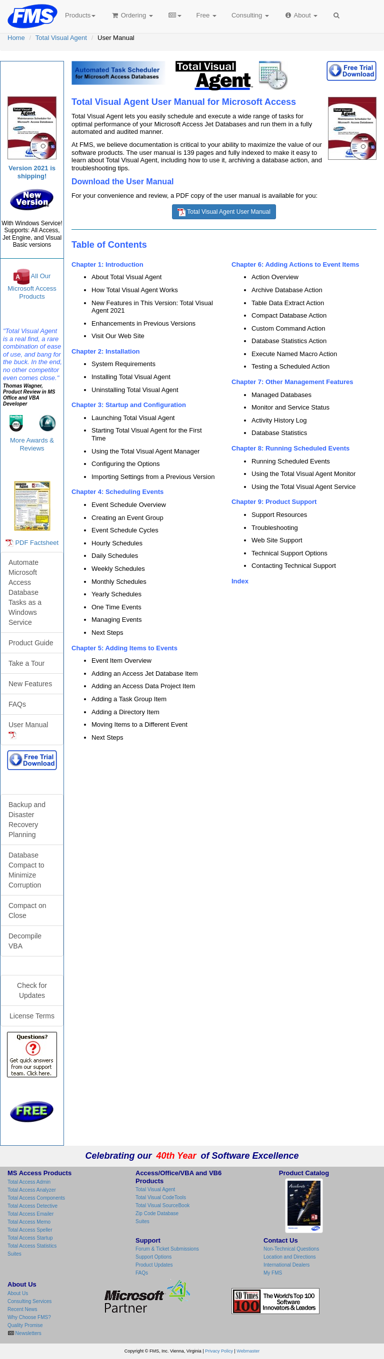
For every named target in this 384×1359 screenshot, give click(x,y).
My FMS (273, 1273)
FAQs (17, 704)
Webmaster (248, 1351)
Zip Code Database (157, 1213)
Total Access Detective (33, 1206)
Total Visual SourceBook (163, 1205)
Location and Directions (290, 1257)
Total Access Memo (29, 1222)
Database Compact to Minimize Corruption (26, 870)
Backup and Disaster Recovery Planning (27, 820)
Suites (15, 1254)
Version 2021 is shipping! (32, 172)
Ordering (131, 15)
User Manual (28, 730)
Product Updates (154, 1265)
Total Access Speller (30, 1230)
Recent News (22, 1309)
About (301, 15)
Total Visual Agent (61, 37)
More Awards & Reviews (32, 444)
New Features (30, 684)
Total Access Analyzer (32, 1190)
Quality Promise (25, 1325)
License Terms (32, 1016)
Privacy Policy (219, 1351)
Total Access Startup (30, 1238)
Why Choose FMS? (29, 1317)
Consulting (250, 15)
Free (206, 15)
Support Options (154, 1257)
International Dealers (287, 1265)
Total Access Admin (29, 1182)
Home (16, 37)
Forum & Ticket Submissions (167, 1249)
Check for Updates (32, 990)
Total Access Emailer (31, 1214)
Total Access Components (36, 1198)
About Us (18, 1293)
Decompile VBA (25, 941)
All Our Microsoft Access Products (32, 286)
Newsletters (28, 1333)
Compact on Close (27, 910)
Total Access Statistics (32, 1246)
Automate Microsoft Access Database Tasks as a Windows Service (25, 592)
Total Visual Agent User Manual (224, 212)
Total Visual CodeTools (161, 1197)
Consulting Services (30, 1301)
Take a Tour (26, 663)
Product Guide (31, 643)
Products (80, 15)
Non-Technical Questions (291, 1249)
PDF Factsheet (36, 542)
